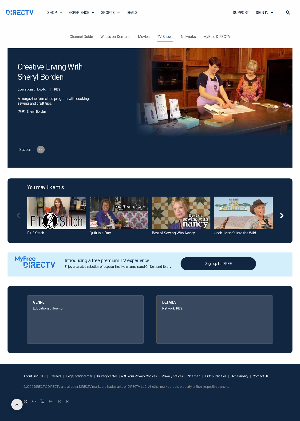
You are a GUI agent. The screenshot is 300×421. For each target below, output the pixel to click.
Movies (144, 36)
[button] (288, 12)
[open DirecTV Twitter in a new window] (42, 401)
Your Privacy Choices (142, 376)
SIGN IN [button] (265, 12)
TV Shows (165, 36)
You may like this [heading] (45, 187)
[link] (56, 213)
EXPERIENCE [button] (82, 12)
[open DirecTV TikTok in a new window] (68, 401)
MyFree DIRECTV (217, 36)
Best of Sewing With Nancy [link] (173, 232)
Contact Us (260, 376)
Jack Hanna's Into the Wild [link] (235, 232)
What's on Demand (115, 36)
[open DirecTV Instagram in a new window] (51, 401)
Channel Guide (81, 36)
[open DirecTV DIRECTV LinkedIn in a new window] (25, 401)
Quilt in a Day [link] (100, 232)
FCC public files (215, 376)
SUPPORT (241, 12)
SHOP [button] (55, 12)
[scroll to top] (16, 404)
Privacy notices (172, 376)
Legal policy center (79, 376)
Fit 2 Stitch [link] (35, 232)
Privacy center (107, 376)
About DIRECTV (34, 376)
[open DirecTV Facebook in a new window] (34, 401)
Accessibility (239, 376)
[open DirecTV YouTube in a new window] (59, 401)
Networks (188, 36)
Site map (193, 376)
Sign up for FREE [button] (218, 263)
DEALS (132, 12)
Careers (55, 376)
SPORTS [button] (110, 12)
